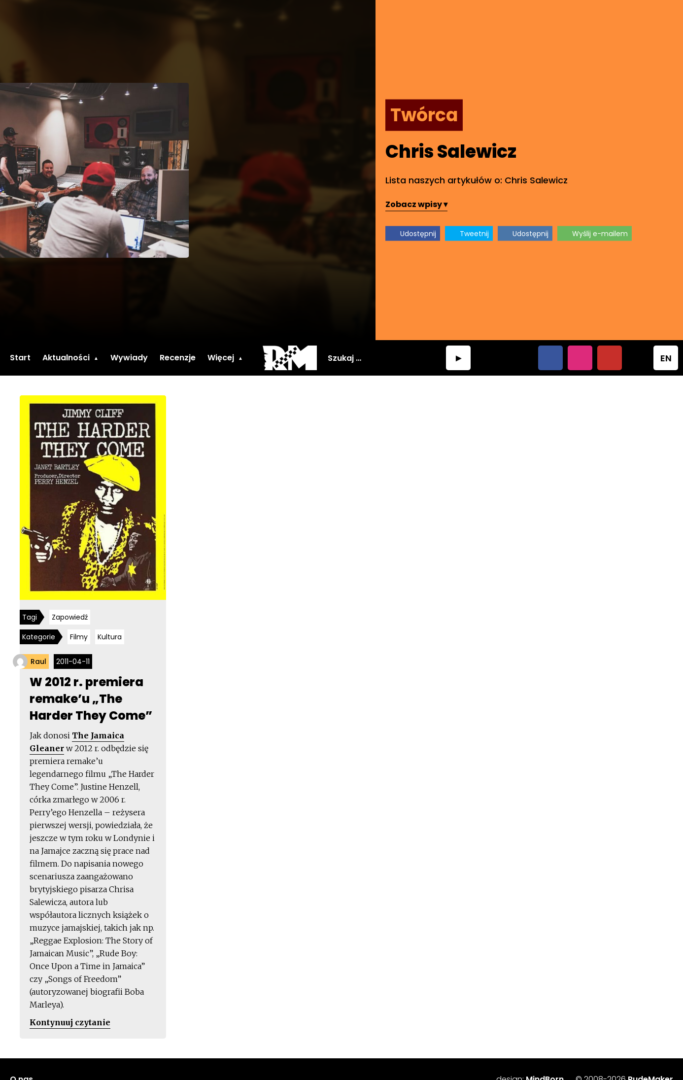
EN (666, 358)
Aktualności (66, 357)
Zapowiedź (70, 617)
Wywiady (129, 357)
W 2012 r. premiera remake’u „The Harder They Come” (91, 699)
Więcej (220, 357)
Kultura (110, 637)
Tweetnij (474, 234)
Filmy (79, 637)
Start (20, 357)
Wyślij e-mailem (600, 234)
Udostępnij (418, 234)
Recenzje (178, 357)
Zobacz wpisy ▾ (416, 204)
